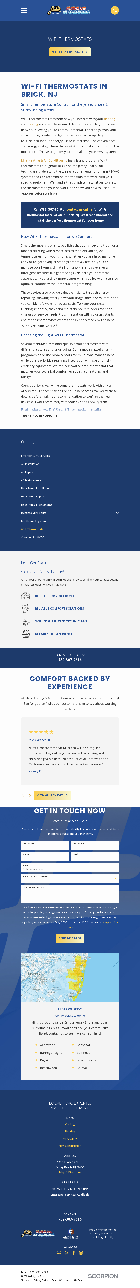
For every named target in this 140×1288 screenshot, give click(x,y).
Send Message (70, 939)
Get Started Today (70, 52)
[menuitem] (70, 457)
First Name (28, 844)
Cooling (70, 1125)
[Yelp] (66, 1254)
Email (75, 855)
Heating (70, 1132)
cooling (32, 124)
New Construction (70, 1146)
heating (109, 119)
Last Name (78, 844)
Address (26, 866)
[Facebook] (74, 1254)
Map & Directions (70, 1173)
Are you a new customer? (35, 877)
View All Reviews (52, 796)
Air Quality (70, 1139)
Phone (25, 855)
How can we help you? (34, 888)
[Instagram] (81, 1254)
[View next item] (29, 796)
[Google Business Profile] (59, 1254)
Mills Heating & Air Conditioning (44, 160)
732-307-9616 (70, 660)
